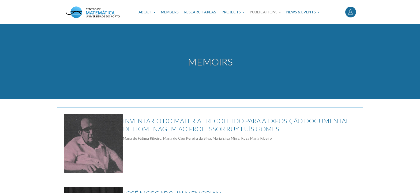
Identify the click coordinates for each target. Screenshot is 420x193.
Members (170, 12)
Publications (265, 12)
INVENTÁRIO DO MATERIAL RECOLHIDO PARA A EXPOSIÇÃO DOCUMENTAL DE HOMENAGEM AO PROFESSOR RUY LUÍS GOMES (243, 125)
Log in (350, 12)
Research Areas (200, 12)
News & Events (302, 12)
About (147, 12)
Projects (233, 12)
